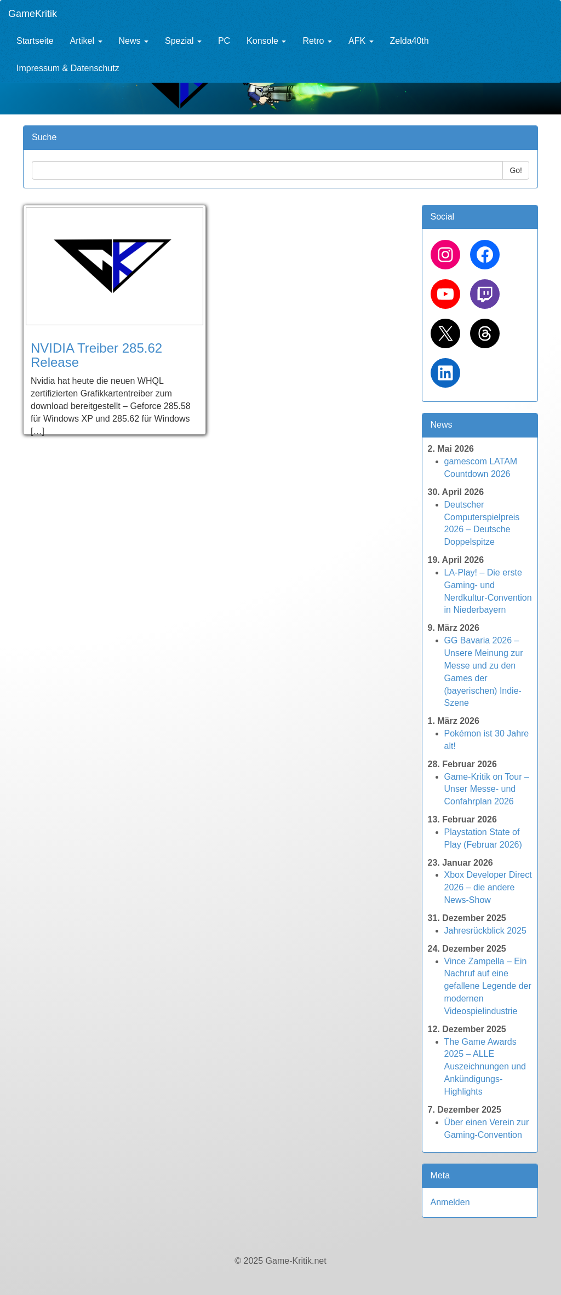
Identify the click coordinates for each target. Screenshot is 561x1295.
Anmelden (450, 1202)
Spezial (183, 40)
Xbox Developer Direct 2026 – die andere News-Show (488, 887)
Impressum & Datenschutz (67, 68)
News (133, 40)
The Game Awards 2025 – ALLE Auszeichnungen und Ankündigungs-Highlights (485, 1066)
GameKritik (32, 13)
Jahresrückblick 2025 (485, 930)
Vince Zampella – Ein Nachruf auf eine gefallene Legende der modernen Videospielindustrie (487, 986)
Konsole (266, 40)
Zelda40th (409, 40)
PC (224, 40)
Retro (317, 40)
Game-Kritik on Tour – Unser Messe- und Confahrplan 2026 (486, 789)
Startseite (35, 40)
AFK (361, 40)
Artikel (86, 40)
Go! (516, 170)
